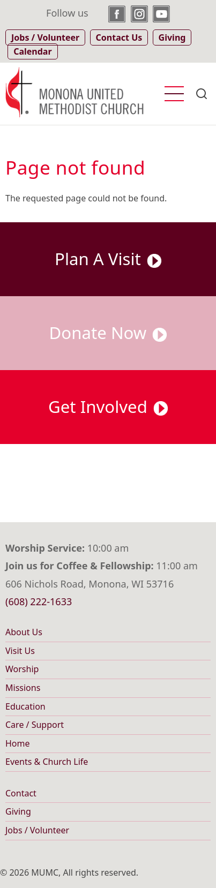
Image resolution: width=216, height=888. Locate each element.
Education (25, 706)
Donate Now (108, 332)
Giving (18, 811)
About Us (23, 632)
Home (17, 743)
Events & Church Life (46, 761)
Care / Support (34, 725)
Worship (22, 669)
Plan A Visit (108, 258)
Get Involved (108, 406)
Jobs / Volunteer (37, 830)
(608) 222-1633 (38, 601)
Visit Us (20, 651)
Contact (20, 793)
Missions (22, 688)
